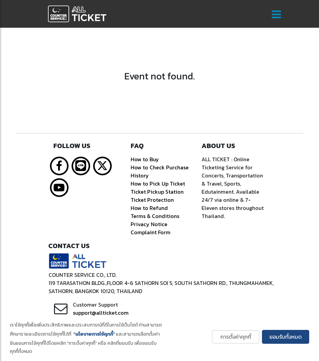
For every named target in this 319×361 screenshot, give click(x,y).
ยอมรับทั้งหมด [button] (285, 337)
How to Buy (145, 159)
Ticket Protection (152, 200)
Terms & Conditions (155, 216)
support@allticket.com (101, 313)
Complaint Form (150, 232)
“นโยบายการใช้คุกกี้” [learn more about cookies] (94, 334)
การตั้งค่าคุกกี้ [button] (235, 337)
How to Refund (149, 208)
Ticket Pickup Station (157, 192)
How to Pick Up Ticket (158, 183)
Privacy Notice (149, 224)
